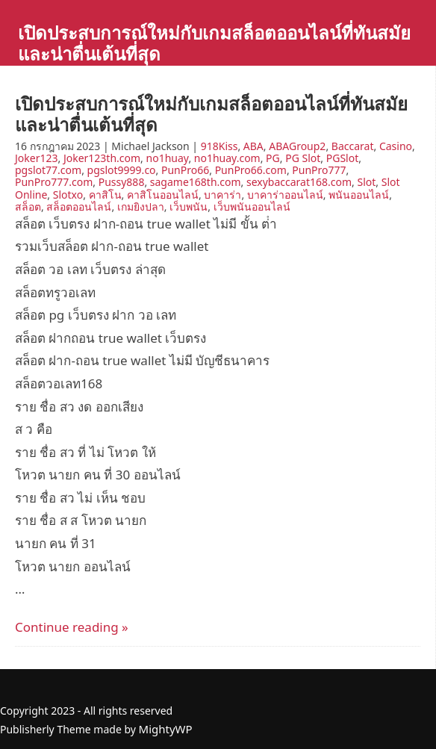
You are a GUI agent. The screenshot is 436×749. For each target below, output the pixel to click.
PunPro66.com (251, 170)
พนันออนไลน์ (358, 194)
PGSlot (342, 158)
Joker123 (36, 158)
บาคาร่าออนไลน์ (285, 194)
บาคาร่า (222, 194)
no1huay (167, 158)
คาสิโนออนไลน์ (163, 194)
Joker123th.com (101, 158)
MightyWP (166, 728)
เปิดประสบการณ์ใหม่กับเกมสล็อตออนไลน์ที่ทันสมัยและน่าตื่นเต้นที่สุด (214, 43)
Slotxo (68, 194)
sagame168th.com (195, 182)
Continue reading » (71, 626)
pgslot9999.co (121, 170)
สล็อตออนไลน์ (78, 206)
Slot (366, 182)
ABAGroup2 (297, 146)
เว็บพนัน (188, 206)
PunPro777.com (54, 182)
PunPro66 (185, 170)
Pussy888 (122, 182)
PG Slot (302, 158)
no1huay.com (227, 158)
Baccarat (352, 146)
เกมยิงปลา (140, 206)
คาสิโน (105, 194)
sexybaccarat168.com (299, 182)
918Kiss (219, 146)
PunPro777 (319, 170)
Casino (395, 146)
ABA (253, 146)
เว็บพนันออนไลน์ (252, 206)
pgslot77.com (48, 170)
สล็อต (28, 206)
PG (273, 158)
